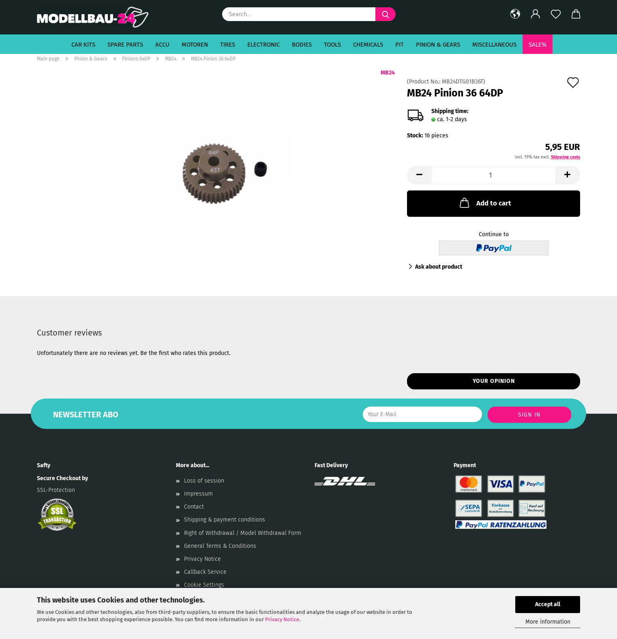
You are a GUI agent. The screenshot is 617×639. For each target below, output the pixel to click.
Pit (399, 44)
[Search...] (385, 14)
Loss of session (204, 480)
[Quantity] (493, 175)
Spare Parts (125, 44)
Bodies (302, 44)
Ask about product (438, 266)
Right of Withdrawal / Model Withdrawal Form (242, 533)
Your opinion (494, 381)
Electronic (263, 44)
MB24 (388, 72)
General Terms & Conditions (220, 546)
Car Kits (83, 44)
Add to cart (484, 202)
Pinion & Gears (438, 44)
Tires (227, 44)
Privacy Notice (282, 619)
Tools (332, 44)
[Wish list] (556, 14)
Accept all (547, 604)
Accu (162, 44)
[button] (515, 14)
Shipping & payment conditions (224, 519)
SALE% (537, 44)
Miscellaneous (494, 44)
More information (547, 621)
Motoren (195, 44)
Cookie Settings (204, 584)
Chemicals (368, 44)
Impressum (198, 493)
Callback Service (205, 571)
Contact (194, 506)
